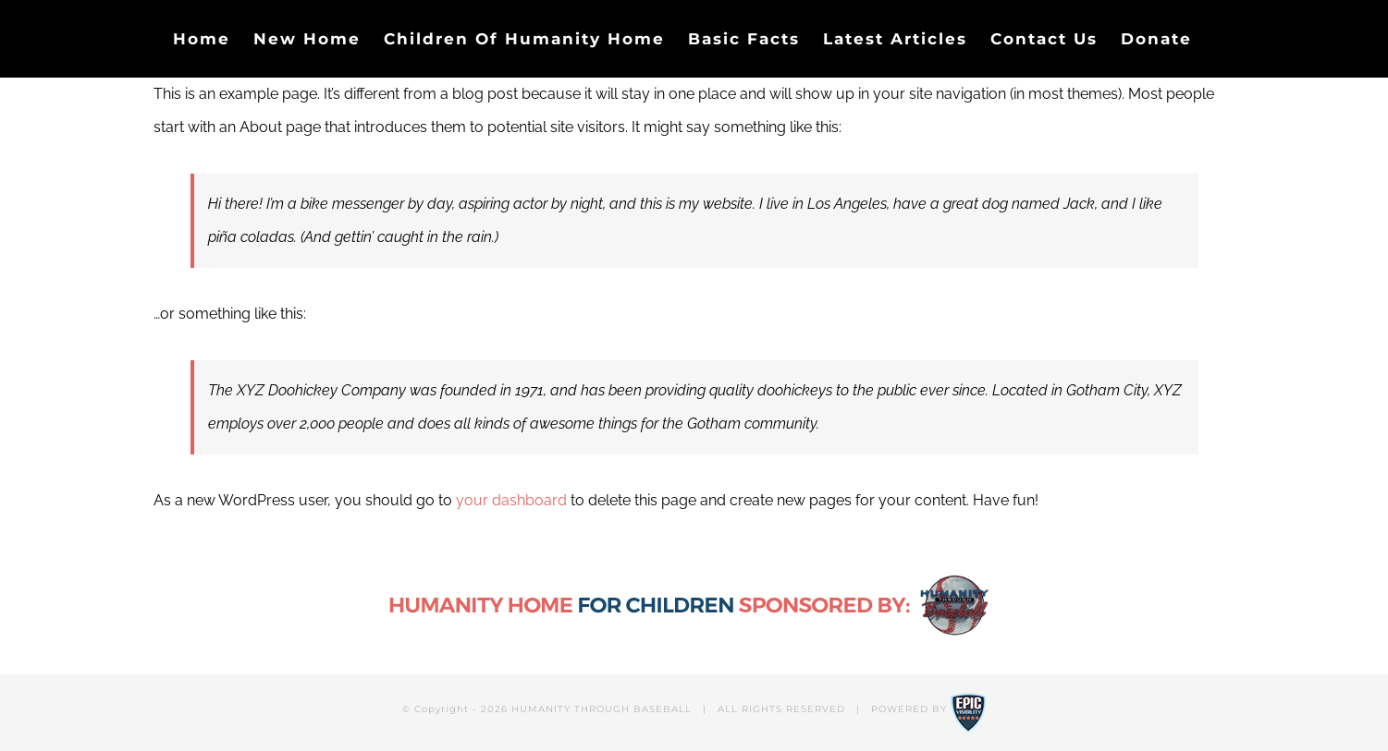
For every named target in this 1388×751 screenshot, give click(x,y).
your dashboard (511, 500)
